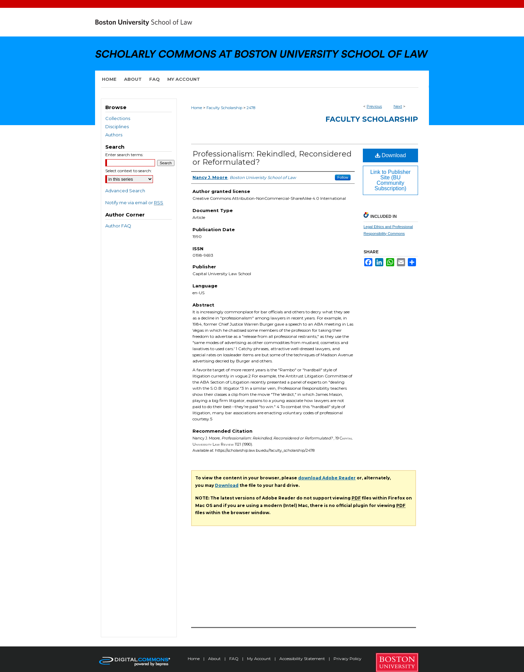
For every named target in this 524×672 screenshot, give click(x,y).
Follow (342, 177)
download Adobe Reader (327, 477)
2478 (251, 107)
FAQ (234, 658)
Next (398, 106)
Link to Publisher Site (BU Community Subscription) (390, 180)
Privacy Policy (347, 658)
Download (390, 155)
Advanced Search (125, 190)
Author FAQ (118, 225)
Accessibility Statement (302, 658)
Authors (113, 134)
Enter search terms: (124, 154)
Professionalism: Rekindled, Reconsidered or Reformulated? (272, 158)
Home (196, 107)
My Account (259, 658)
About (215, 658)
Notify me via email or (134, 202)
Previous (374, 106)
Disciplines (117, 126)
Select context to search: (128, 170)
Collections (117, 118)
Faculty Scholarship (224, 107)
